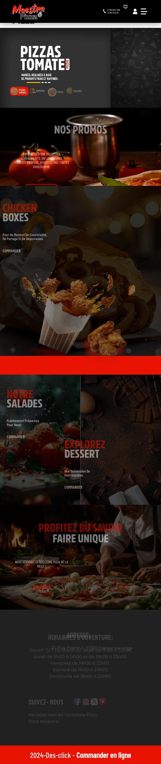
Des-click (58, 754)
